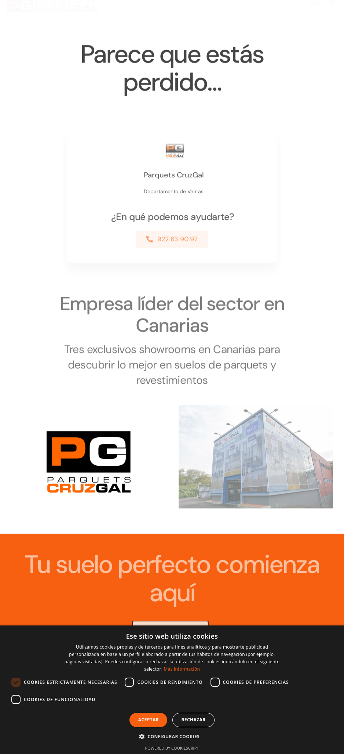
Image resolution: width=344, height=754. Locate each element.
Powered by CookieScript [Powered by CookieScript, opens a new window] (172, 748)
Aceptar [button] (148, 720)
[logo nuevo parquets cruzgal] (53, 9)
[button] (172, 736)
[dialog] (172, 689)
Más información (182, 669)
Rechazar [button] (193, 720)
